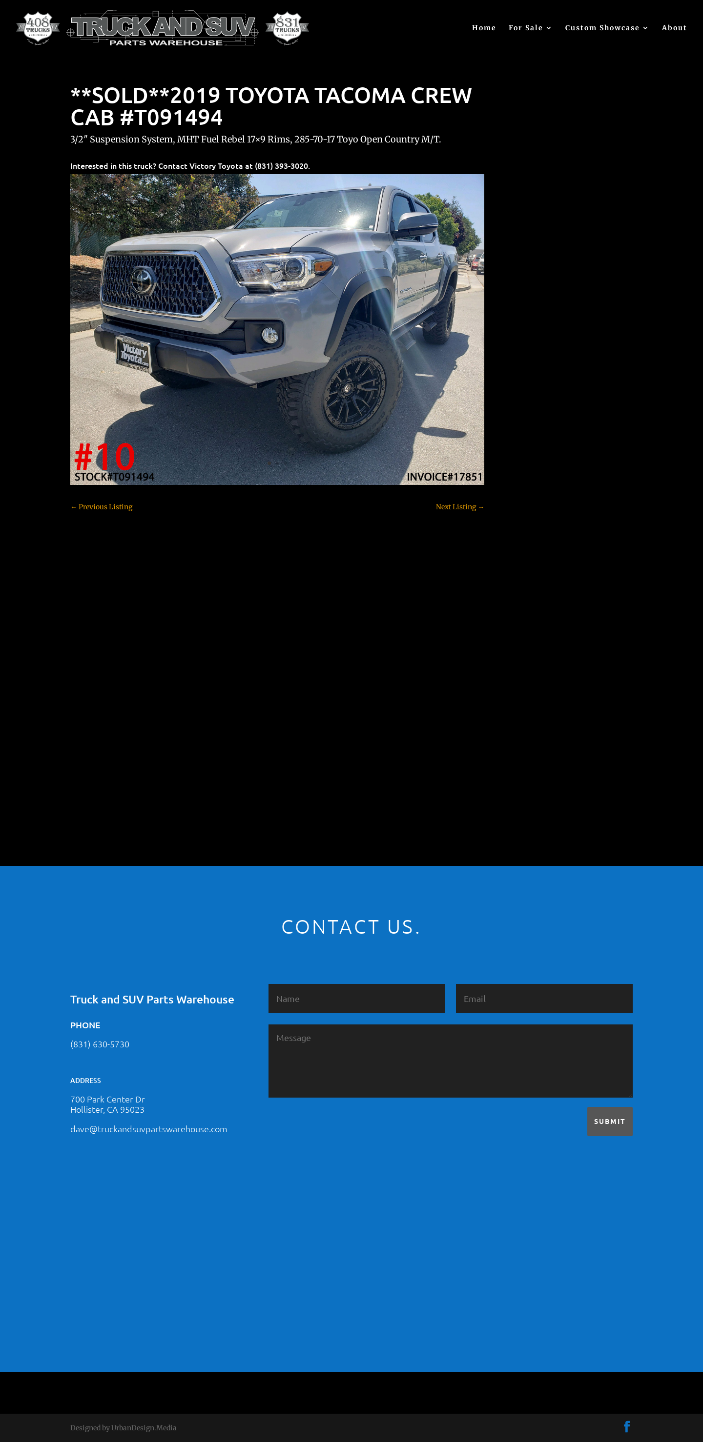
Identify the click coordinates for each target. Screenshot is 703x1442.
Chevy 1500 (529, 419)
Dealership (528, 505)
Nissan (521, 675)
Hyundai (524, 607)
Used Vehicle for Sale (543, 778)
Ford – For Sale (534, 590)
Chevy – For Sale (537, 402)
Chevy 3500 (529, 453)
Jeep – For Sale (534, 641)
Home (484, 28)
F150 (518, 539)
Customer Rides (535, 487)
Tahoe (520, 726)
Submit (610, 1121)
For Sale (526, 28)
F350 (518, 573)
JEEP (518, 624)
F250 (518, 556)
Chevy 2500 (529, 436)
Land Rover (528, 658)
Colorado (524, 470)
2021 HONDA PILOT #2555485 (558, 293)
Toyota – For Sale (538, 744)
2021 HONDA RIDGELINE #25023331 (568, 245)
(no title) (524, 341)
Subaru (522, 709)
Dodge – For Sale (537, 522)
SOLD (519, 692)
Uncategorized (533, 761)
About (674, 28)
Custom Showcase (602, 28)
